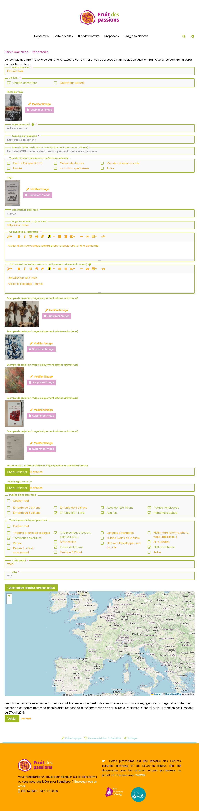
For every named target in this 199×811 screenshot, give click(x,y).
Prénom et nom (22, 67)
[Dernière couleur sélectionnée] (49, 237)
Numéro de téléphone (26, 136)
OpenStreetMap (173, 694)
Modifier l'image (39, 104)
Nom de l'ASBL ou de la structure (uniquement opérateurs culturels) (50, 147)
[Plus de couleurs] (54, 237)
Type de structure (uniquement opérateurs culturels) (38, 158)
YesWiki (140, 775)
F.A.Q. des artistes (136, 36)
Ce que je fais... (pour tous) (25, 232)
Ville (16, 572)
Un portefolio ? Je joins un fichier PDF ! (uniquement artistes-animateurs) (47, 466)
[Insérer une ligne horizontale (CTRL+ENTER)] (81, 237)
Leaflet (156, 694)
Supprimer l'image (39, 109)
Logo (9, 177)
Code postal (20, 561)
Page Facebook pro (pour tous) (29, 221)
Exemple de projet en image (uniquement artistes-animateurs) (42, 298)
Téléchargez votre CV (19, 482)
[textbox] (99, 249)
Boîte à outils (63, 36)
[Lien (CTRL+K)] (87, 237)
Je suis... (15, 78)
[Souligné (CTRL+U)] (31, 237)
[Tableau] (94, 237)
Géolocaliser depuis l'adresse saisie (31, 588)
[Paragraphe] (72, 237)
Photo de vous (15, 92)
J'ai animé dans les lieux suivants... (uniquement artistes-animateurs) (50, 264)
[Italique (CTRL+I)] (25, 237)
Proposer (111, 36)
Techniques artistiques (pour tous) (28, 520)
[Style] (10, 237)
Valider (11, 718)
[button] (9, 596)
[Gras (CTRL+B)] (19, 237)
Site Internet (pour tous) (25, 210)
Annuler (26, 718)
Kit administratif (88, 36)
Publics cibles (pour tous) (22, 495)
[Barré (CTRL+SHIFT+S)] (36, 237)
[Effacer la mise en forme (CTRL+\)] (42, 237)
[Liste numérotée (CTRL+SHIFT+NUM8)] (65, 237)
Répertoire (41, 36)
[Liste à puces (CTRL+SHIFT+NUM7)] (60, 237)
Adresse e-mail (24, 124)
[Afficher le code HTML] (103, 237)
